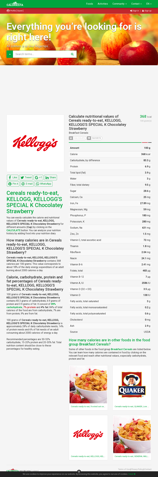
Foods (89, 3)
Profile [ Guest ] (14, 11)
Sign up (147, 11)
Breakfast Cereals (78, 132)
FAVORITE (94, 138)
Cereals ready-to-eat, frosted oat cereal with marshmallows (98, 406)
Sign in (134, 11)
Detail (131, 474)
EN (149, 3)
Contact (136, 3)
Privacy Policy (137, 469)
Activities (103, 3)
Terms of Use (124, 469)
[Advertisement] (79, 89)
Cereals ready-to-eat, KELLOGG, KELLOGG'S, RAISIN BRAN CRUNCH (101, 456)
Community (119, 3)
